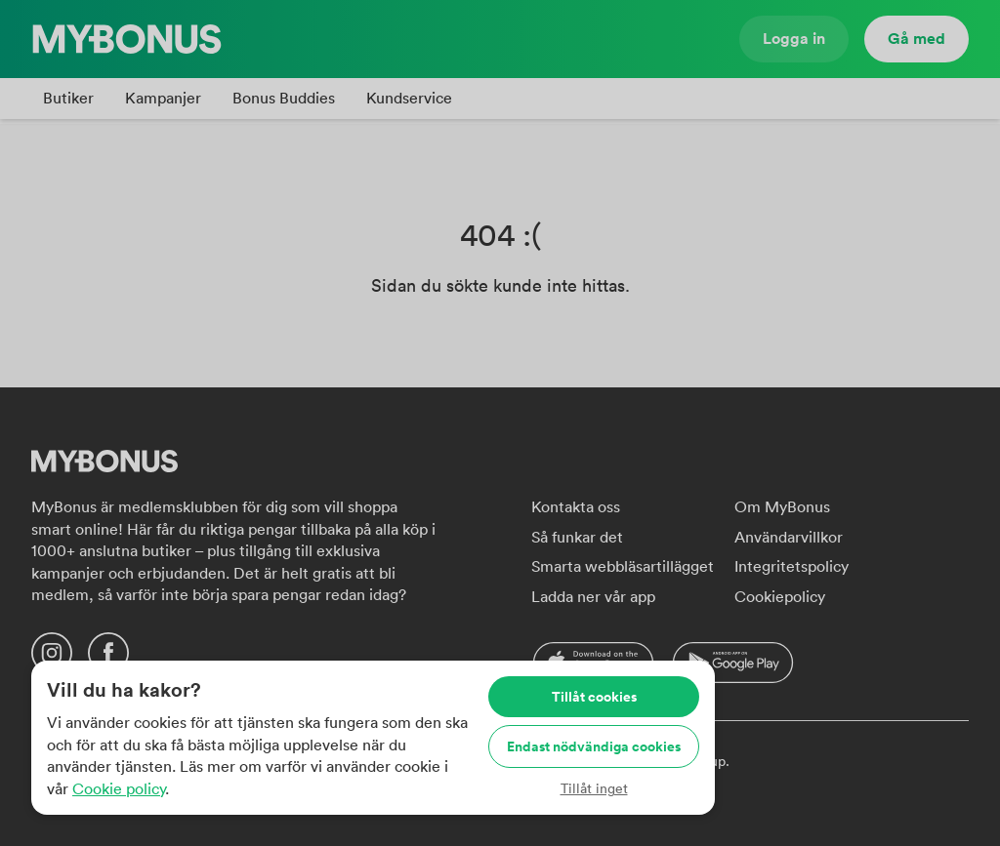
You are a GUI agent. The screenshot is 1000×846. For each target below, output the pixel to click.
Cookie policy (118, 788)
